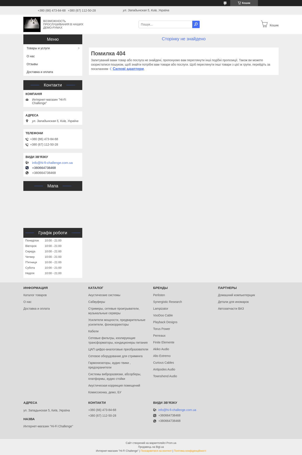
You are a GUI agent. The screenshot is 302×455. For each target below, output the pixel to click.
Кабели (93, 331)
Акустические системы (104, 295)
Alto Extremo (162, 356)
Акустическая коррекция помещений (114, 385)
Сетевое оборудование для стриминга (115, 356)
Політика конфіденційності (190, 450)
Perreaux (159, 335)
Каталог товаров (35, 295)
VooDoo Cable (163, 315)
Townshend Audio (165, 376)
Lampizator (160, 308)
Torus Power (161, 329)
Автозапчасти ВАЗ (231, 308)
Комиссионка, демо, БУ (104, 392)
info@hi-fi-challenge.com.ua (52, 163)
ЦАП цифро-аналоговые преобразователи (118, 349)
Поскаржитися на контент (156, 450)
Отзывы (32, 64)
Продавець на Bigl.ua (151, 446)
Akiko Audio (161, 349)
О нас (31, 56)
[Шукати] (196, 24)
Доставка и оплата (40, 72)
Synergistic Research (167, 302)
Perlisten (159, 295)
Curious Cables (163, 362)
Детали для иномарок (233, 302)
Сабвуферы (96, 302)
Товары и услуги (38, 48)
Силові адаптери (128, 69)
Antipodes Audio (164, 369)
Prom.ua (171, 443)
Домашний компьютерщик (236, 295)
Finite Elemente (163, 342)
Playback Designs (165, 322)
